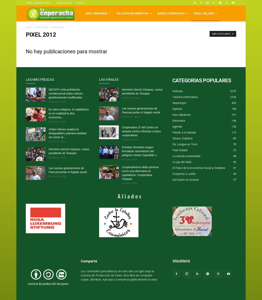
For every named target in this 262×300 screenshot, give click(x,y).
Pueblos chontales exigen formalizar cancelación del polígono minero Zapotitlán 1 (139, 151)
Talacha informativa (134, 13)
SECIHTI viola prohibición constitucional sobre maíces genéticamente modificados (66, 93)
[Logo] (50, 13)
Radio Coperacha (173, 13)
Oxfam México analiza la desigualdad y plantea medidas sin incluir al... (68, 133)
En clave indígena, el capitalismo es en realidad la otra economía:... (69, 113)
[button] (195, 2)
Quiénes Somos (64, 3)
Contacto (80, 3)
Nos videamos (98, 13)
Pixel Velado (205, 13)
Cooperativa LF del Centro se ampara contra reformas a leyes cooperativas (141, 131)
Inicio (29, 27)
